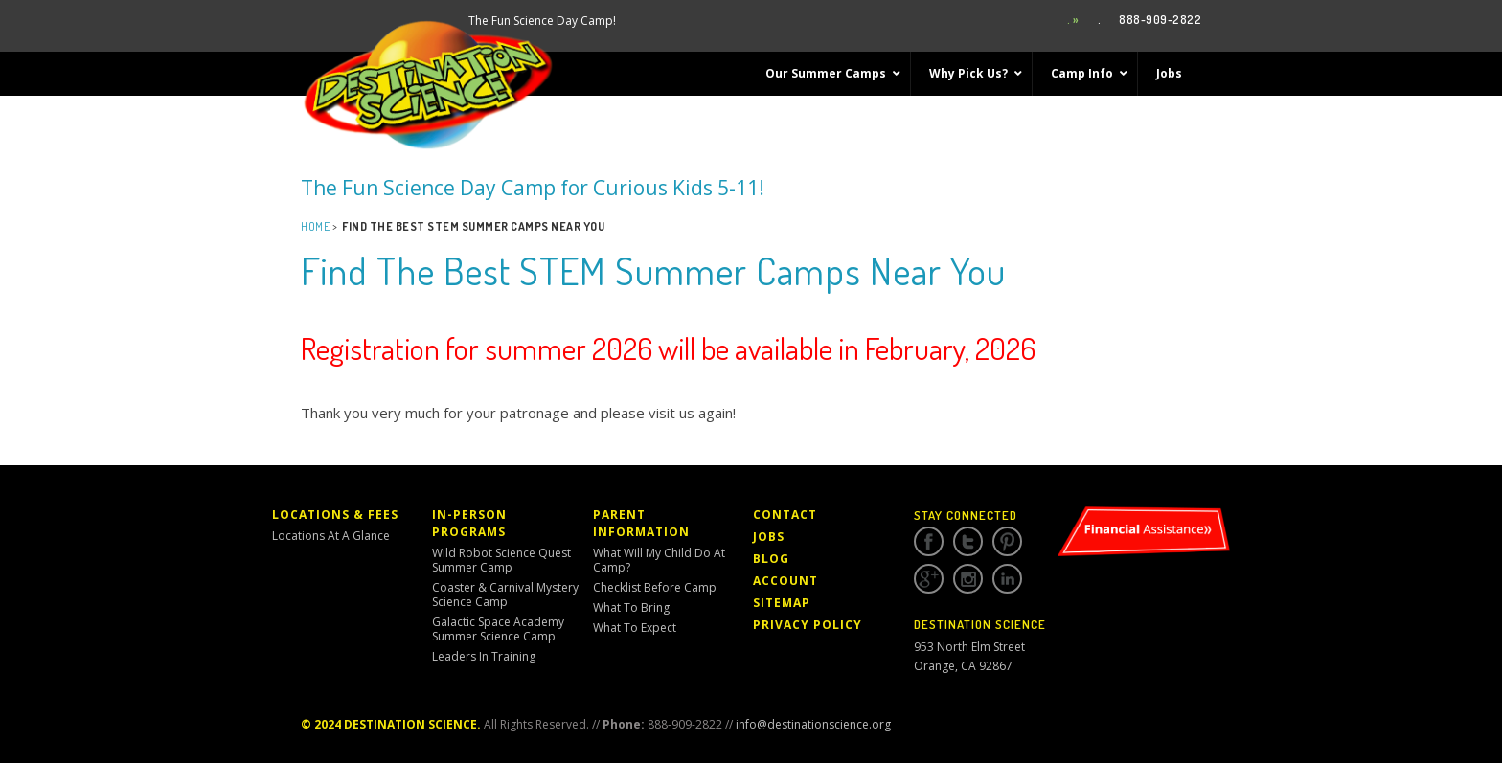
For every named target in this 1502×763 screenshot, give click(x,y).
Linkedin (1007, 579)
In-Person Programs (469, 523)
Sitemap (781, 603)
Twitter (968, 542)
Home (315, 226)
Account (785, 580)
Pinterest (1007, 542)
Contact (785, 514)
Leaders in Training (483, 656)
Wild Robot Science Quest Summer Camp (501, 560)
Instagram (968, 579)
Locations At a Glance (331, 535)
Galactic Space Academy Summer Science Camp (498, 629)
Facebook (929, 542)
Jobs (769, 536)
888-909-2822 (1160, 19)
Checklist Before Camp (655, 587)
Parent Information (641, 523)
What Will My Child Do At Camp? (659, 560)
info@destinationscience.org (813, 724)
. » (1073, 19)
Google (929, 579)
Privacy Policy (807, 625)
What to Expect (634, 627)
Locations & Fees (335, 514)
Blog (771, 558)
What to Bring (631, 607)
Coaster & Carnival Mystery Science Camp (505, 594)
